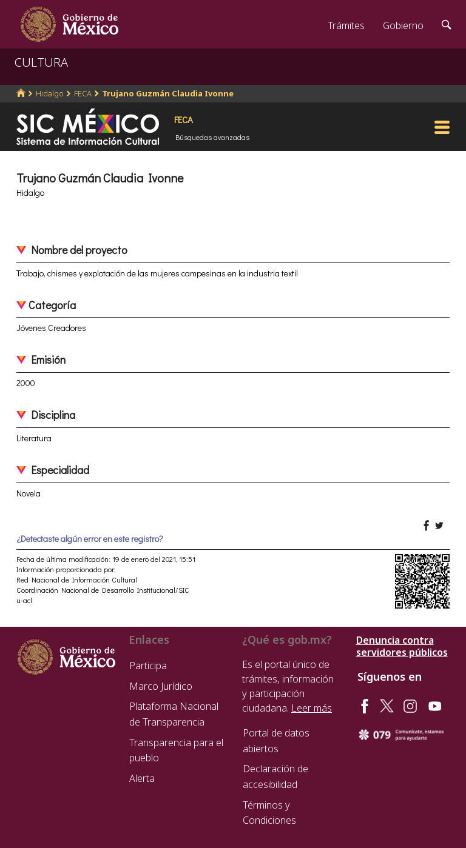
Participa (148, 665)
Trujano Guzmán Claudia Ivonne (168, 93)
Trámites (346, 25)
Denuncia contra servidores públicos (402, 646)
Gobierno (403, 25)
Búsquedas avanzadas (212, 137)
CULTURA (41, 62)
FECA (83, 93)
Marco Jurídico (160, 686)
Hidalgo (50, 93)
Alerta (142, 778)
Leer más (311, 708)
